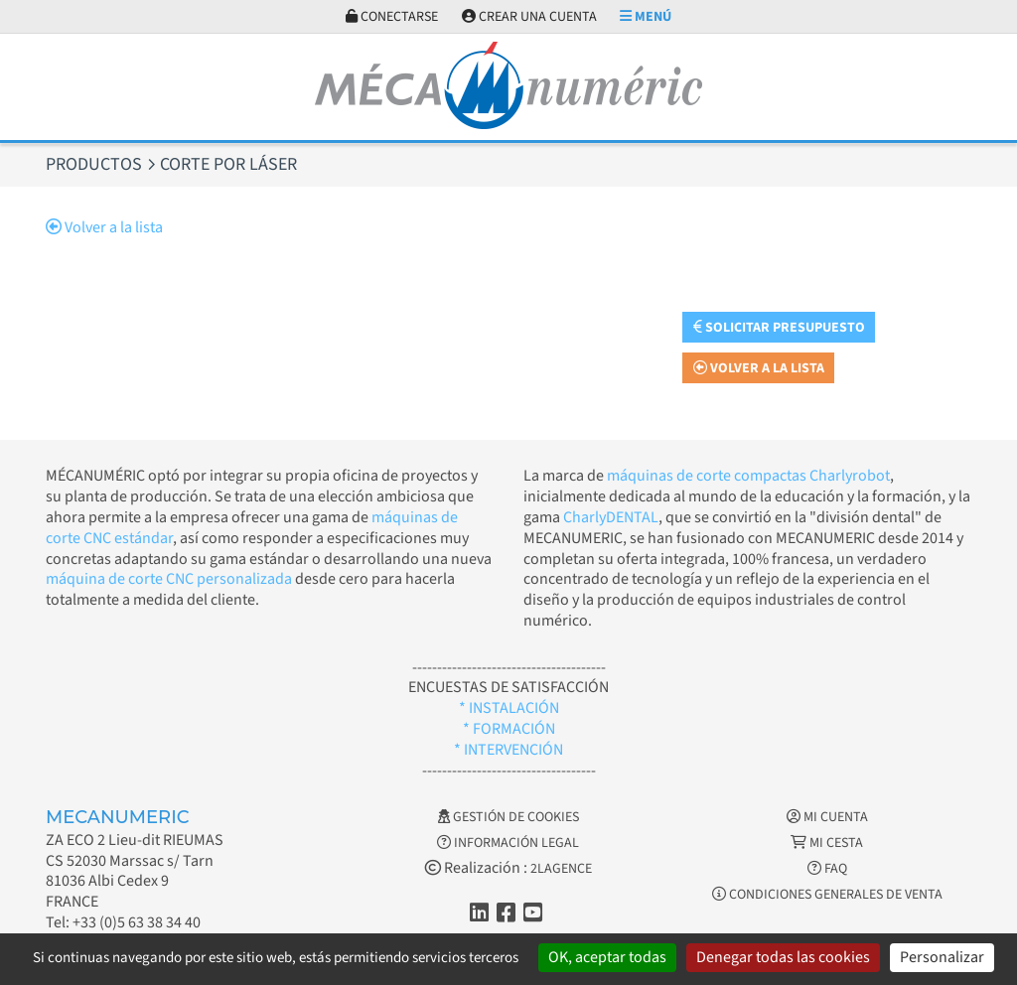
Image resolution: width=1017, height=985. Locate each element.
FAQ (827, 869)
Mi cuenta (827, 817)
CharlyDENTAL (610, 517)
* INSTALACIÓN (509, 708)
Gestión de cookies (508, 817)
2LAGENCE (561, 869)
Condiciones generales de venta (827, 895)
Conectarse (392, 17)
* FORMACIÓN (509, 729)
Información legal (508, 843)
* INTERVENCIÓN (508, 750)
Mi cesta (827, 843)
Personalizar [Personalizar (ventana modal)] (942, 957)
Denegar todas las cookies (783, 957)
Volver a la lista (104, 227)
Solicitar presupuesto (779, 328)
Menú (645, 17)
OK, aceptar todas (607, 957)
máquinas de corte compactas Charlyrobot (748, 476)
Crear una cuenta (529, 17)
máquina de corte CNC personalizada (169, 579)
